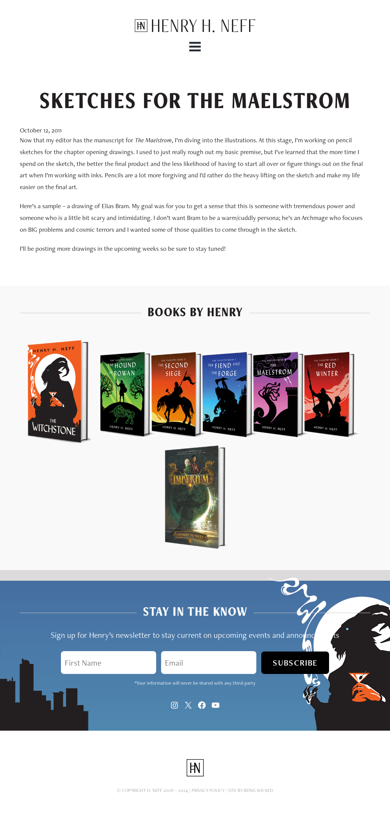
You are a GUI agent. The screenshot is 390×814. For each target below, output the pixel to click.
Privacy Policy (208, 790)
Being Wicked (258, 790)
